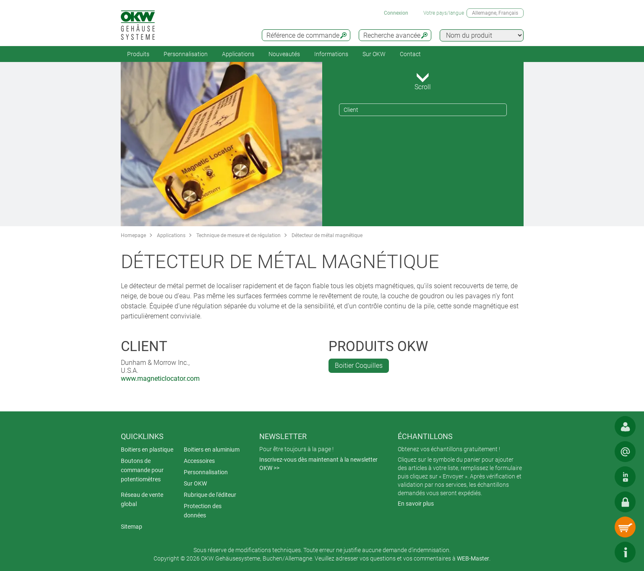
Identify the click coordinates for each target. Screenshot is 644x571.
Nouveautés (284, 54)
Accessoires (199, 460)
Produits (138, 54)
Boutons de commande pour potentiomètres (142, 470)
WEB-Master (473, 558)
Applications (238, 54)
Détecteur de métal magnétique (327, 235)
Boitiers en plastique (147, 449)
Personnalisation (186, 54)
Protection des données (203, 511)
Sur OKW (374, 54)
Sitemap (131, 526)
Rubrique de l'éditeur (210, 494)
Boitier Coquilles (359, 365)
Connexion (396, 13)
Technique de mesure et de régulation (238, 235)
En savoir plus (416, 503)
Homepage (133, 235)
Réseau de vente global (142, 499)
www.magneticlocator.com (160, 378)
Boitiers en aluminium (212, 449)
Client (351, 109)
